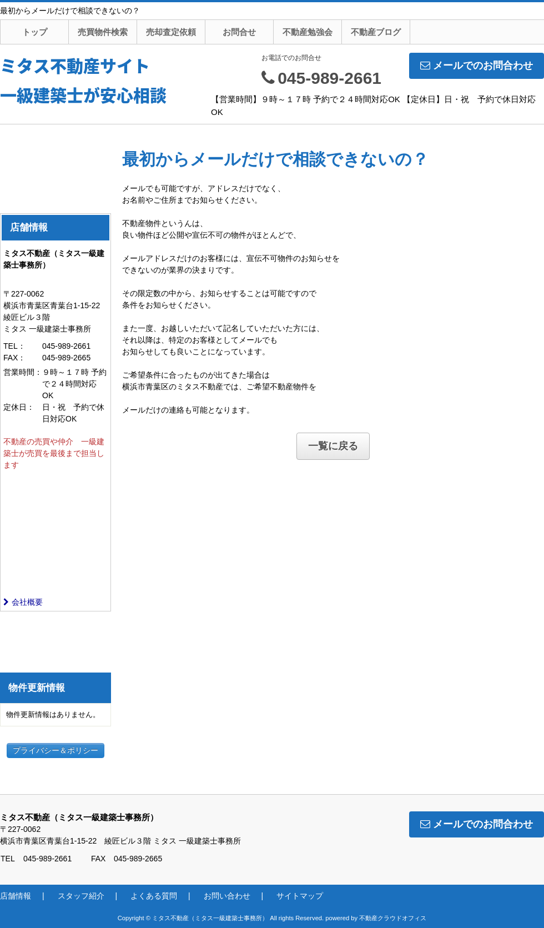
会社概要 (23, 602)
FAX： (14, 357)
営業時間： (22, 372)
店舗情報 (15, 895)
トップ (34, 32)
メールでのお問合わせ (476, 65)
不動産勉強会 (308, 32)
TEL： (14, 346)
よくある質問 (153, 895)
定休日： (18, 407)
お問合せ (239, 32)
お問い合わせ (227, 895)
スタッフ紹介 (81, 895)
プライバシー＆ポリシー (55, 750)
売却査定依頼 (171, 32)
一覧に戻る (333, 446)
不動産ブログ (376, 32)
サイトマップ (299, 895)
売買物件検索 (103, 32)
